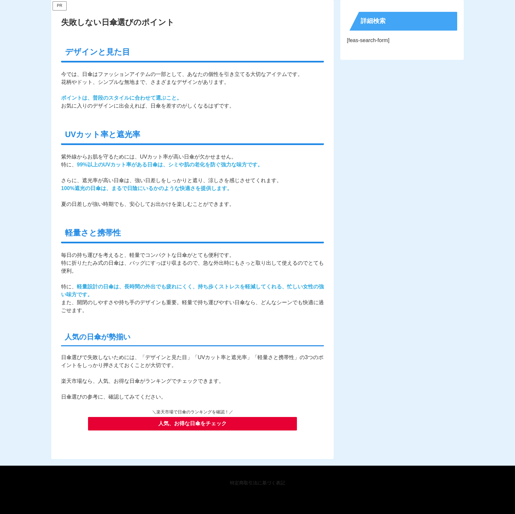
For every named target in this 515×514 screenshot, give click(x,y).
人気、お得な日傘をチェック (192, 423)
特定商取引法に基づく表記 (257, 482)
